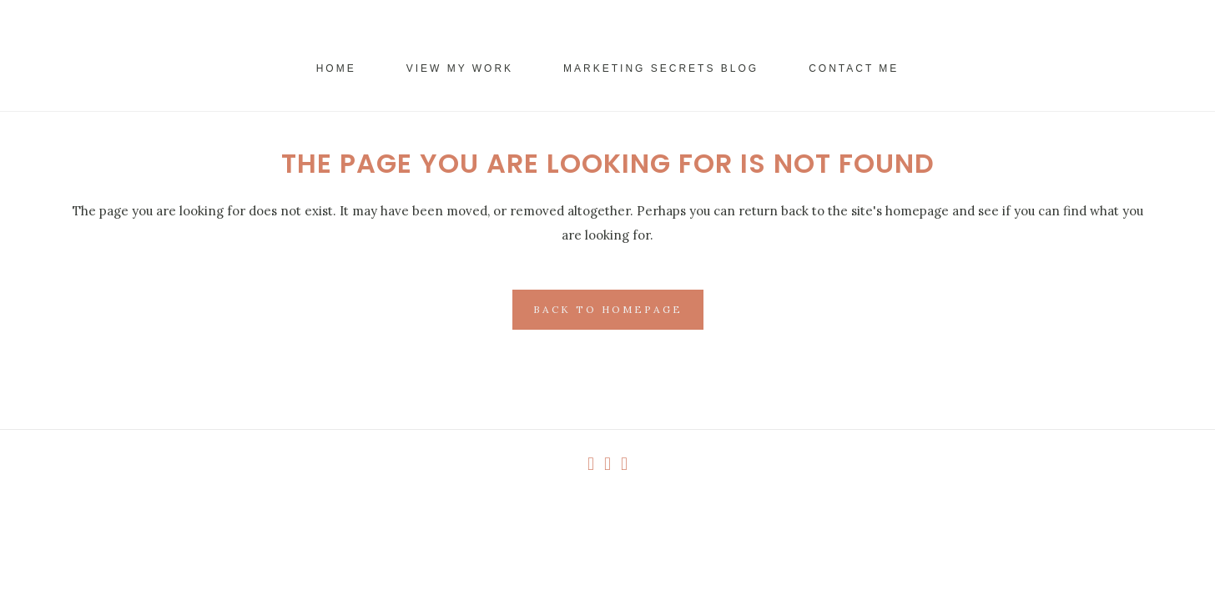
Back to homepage (608, 309)
